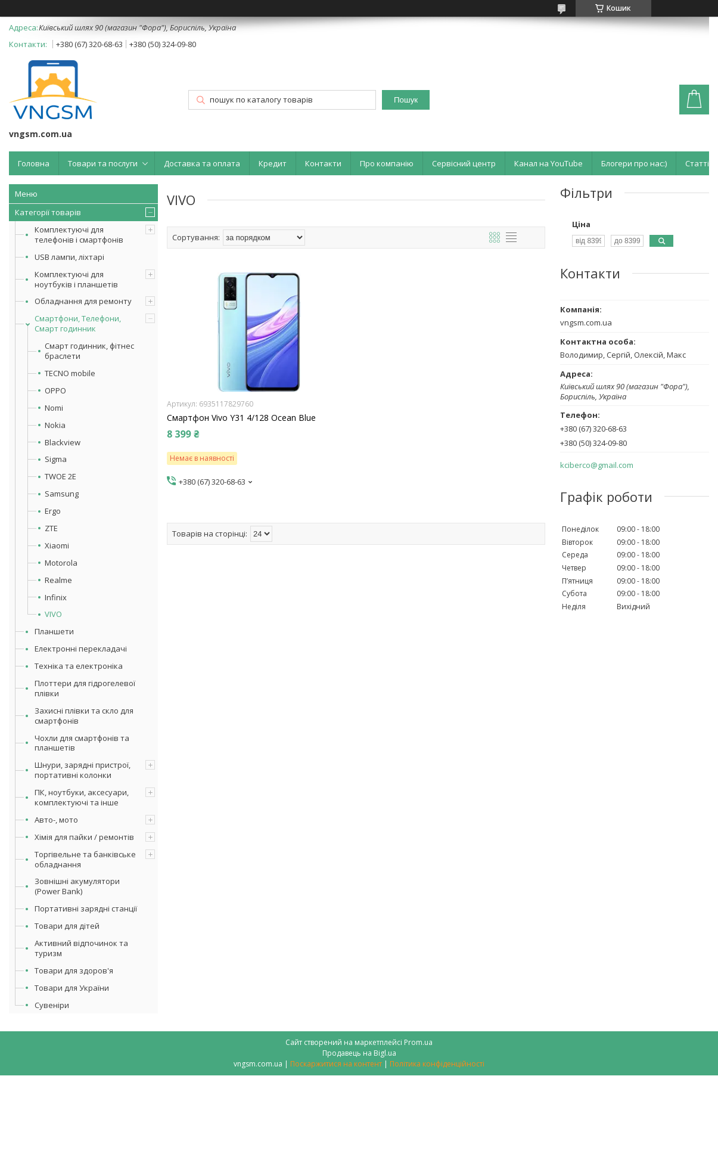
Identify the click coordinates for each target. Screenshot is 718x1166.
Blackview (62, 443)
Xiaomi (57, 546)
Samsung (62, 494)
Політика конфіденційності (437, 1064)
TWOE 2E (60, 477)
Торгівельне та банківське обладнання (85, 859)
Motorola (61, 563)
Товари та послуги (103, 163)
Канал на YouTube (548, 163)
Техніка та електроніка (79, 665)
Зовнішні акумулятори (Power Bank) (77, 886)
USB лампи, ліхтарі (69, 257)
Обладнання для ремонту (83, 301)
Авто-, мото (56, 819)
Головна (33, 163)
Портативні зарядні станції (86, 908)
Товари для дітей (67, 925)
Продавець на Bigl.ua (359, 1053)
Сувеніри (52, 1005)
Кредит (273, 163)
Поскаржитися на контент (336, 1064)
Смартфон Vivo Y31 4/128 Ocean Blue (241, 418)
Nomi (54, 408)
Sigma (56, 459)
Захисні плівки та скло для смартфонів (84, 715)
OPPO (55, 391)
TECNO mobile (70, 373)
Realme (58, 580)
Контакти (323, 163)
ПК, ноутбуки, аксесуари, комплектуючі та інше (82, 797)
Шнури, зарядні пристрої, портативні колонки (82, 769)
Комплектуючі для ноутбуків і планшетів (76, 279)
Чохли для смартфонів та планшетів (82, 743)
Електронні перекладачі (81, 648)
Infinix (56, 598)
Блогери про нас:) (634, 163)
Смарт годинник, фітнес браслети (89, 351)
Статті (697, 163)
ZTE (51, 528)
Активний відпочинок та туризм (81, 948)
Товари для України (72, 987)
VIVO (53, 614)
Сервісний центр (464, 163)
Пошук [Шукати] (406, 99)
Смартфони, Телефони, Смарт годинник (78, 323)
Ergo (53, 511)
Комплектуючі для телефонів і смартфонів (79, 234)
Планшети (54, 631)
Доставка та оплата (202, 163)
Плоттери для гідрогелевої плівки (85, 688)
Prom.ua (418, 1042)
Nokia (55, 425)
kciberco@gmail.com (596, 465)
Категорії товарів (48, 212)
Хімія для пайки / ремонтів (84, 837)
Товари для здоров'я (74, 970)
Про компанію (387, 163)
